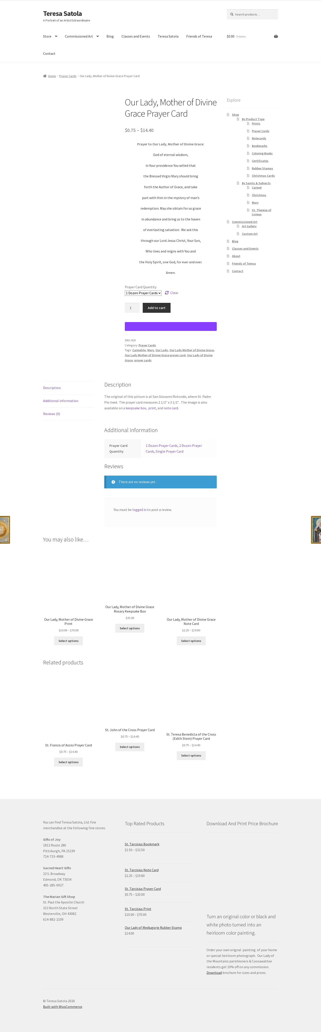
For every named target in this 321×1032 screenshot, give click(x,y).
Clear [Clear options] (174, 292)
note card (171, 408)
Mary (150, 350)
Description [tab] (52, 387)
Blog (110, 36)
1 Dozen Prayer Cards (162, 445)
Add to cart (156, 307)
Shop (235, 115)
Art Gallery (249, 226)
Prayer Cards (67, 76)
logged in (139, 509)
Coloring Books (262, 153)
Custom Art (250, 234)
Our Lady (162, 350)
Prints (256, 123)
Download (214, 972)
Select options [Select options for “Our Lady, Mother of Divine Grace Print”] (69, 641)
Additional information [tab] (60, 400)
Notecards (259, 138)
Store (47, 36)
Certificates (260, 161)
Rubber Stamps (262, 168)
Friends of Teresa (199, 36)
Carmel (257, 188)
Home (52, 76)
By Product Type (253, 119)
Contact (49, 53)
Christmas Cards (263, 176)
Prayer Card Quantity (140, 287)
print (152, 408)
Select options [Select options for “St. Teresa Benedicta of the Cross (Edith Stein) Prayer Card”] (191, 755)
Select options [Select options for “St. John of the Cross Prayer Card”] (130, 747)
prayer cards (143, 360)
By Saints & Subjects (256, 183)
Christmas (259, 195)
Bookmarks (259, 146)
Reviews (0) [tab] (51, 414)
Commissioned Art (79, 36)
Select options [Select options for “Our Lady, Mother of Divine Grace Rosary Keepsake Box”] (130, 628)
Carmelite (139, 350)
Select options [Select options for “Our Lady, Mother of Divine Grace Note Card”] (191, 641)
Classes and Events (136, 36)
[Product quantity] (132, 308)
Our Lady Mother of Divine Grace (191, 350)
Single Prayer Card (169, 451)
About (236, 256)
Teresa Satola (62, 13)
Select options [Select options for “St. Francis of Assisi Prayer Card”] (69, 762)
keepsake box (136, 408)
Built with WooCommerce (62, 1006)
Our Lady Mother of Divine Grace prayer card (155, 355)
